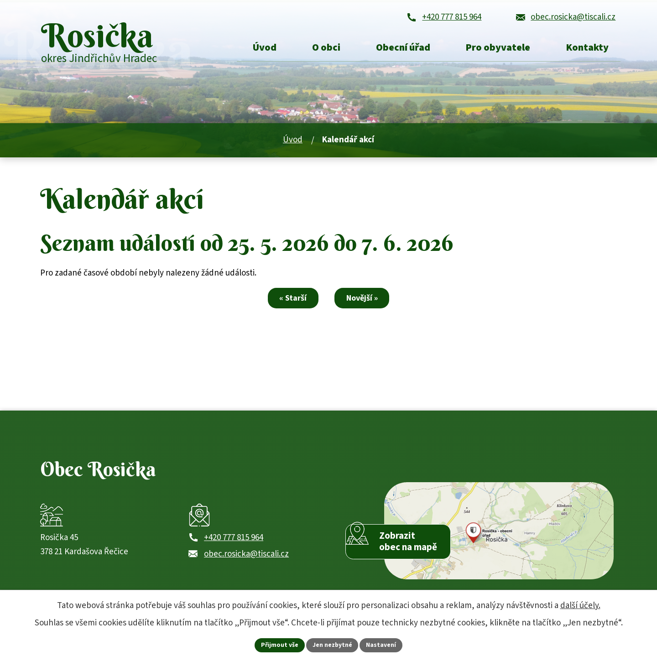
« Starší (291, 303)
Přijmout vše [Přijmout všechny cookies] (279, 644)
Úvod (292, 145)
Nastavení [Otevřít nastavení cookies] (382, 644)
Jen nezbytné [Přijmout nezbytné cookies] (333, 644)
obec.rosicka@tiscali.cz (246, 563)
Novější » (364, 303)
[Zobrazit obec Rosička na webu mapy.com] (499, 538)
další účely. (580, 605)
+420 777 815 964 (233, 547)
